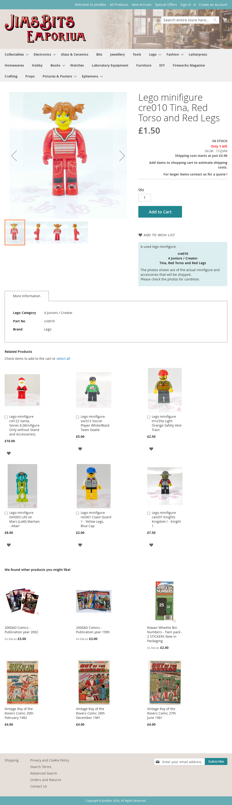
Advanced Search (43, 773)
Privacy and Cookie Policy (49, 760)
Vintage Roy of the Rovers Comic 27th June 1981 (161, 713)
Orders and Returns (45, 780)
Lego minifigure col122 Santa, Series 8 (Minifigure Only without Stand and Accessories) (24, 425)
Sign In (185, 4)
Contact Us (38, 786)
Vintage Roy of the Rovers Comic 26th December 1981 (90, 713)
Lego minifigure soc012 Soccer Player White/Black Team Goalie (95, 423)
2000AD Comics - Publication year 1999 (92, 629)
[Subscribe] (216, 761)
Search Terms (40, 767)
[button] (14, 155)
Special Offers (166, 4)
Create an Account (213, 4)
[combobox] (190, 20)
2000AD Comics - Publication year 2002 (21, 629)
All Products (119, 4)
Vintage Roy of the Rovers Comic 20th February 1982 (19, 713)
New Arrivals (142, 4)
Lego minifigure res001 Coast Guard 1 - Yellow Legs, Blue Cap (96, 519)
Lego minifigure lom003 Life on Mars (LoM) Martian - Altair (24, 519)
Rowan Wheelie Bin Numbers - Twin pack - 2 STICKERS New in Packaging (164, 634)
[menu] (116, 65)
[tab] (27, 296)
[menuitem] (15, 54)
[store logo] (45, 28)
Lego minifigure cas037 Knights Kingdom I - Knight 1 (166, 519)
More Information (26, 296)
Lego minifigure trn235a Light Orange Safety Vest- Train (167, 423)
